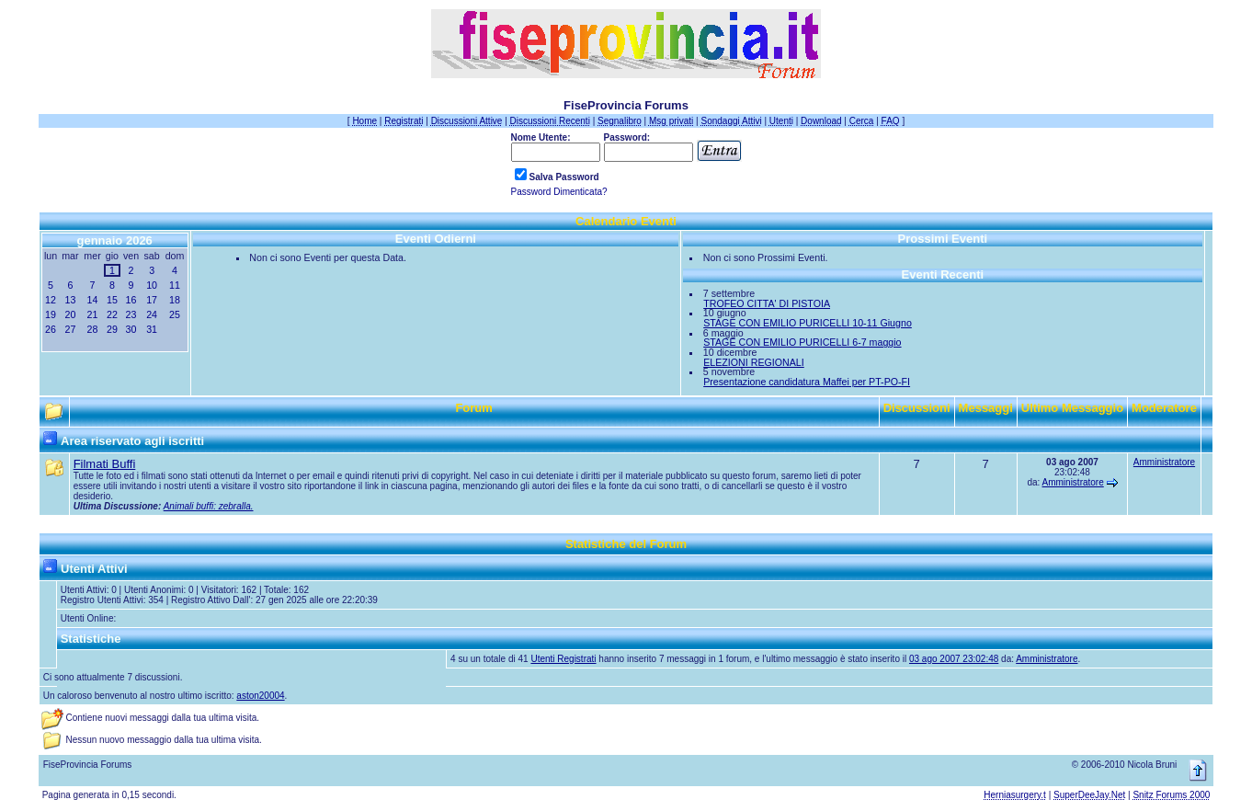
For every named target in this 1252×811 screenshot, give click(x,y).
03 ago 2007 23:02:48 (953, 659)
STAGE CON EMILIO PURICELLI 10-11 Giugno (807, 322)
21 (92, 314)
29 (112, 329)
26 (50, 329)
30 (131, 329)
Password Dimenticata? (559, 192)
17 (151, 299)
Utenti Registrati (563, 659)
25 (174, 314)
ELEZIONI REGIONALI (753, 362)
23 (131, 314)
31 (151, 329)
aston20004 (260, 696)
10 (151, 285)
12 (50, 299)
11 (174, 285)
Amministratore (1073, 482)
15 (112, 299)
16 (131, 299)
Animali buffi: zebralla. (209, 506)
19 (50, 314)
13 (69, 299)
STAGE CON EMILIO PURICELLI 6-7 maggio (802, 342)
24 (151, 314)
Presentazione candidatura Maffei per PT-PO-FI (806, 381)
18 (174, 299)
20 (69, 314)
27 (69, 329)
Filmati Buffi (105, 464)
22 (112, 314)
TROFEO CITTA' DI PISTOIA (766, 303)
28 (92, 329)
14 (92, 299)
